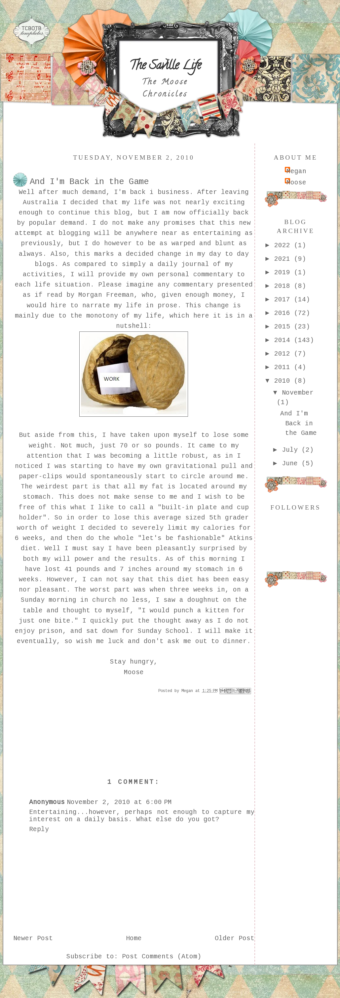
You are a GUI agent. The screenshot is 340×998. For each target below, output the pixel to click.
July (292, 450)
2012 (284, 354)
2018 (284, 286)
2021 (284, 259)
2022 (284, 245)
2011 (284, 367)
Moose (296, 182)
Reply (39, 829)
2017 (284, 299)
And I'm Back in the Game (298, 423)
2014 (284, 340)
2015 (284, 326)
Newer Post (33, 938)
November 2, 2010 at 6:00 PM (119, 802)
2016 (284, 313)
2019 (284, 272)
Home (134, 938)
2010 (284, 381)
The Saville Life (165, 66)
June (292, 463)
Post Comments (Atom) (161, 956)
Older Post (234, 938)
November (298, 393)
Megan (296, 171)
